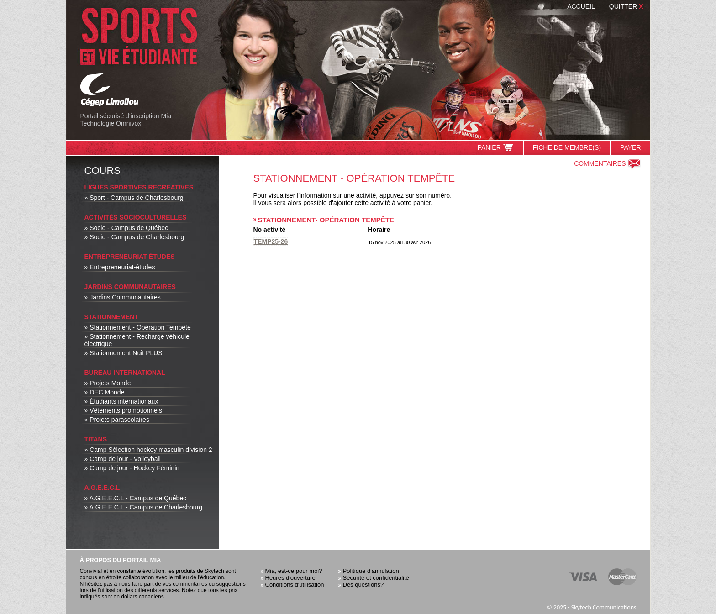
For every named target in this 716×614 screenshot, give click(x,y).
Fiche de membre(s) (567, 147)
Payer (630, 147)
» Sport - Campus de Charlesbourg (134, 197)
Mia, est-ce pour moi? (293, 570)
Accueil (581, 6)
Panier (496, 147)
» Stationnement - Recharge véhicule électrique (137, 340)
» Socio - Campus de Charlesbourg (134, 237)
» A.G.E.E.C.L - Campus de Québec (135, 498)
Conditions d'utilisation (294, 584)
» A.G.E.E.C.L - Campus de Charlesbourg (143, 507)
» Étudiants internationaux (121, 401)
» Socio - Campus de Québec (126, 227)
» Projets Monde (107, 383)
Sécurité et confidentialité (376, 577)
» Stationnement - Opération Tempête (137, 327)
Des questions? (363, 584)
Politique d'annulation (371, 570)
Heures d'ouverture (290, 577)
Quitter (626, 6)
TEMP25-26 (271, 241)
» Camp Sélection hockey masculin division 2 (148, 449)
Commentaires (607, 163)
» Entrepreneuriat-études (119, 267)
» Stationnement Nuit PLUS (123, 353)
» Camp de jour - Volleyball (122, 458)
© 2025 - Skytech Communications (592, 607)
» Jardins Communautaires (122, 297)
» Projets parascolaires (116, 419)
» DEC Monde (104, 392)
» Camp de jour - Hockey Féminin (132, 468)
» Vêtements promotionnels (123, 410)
